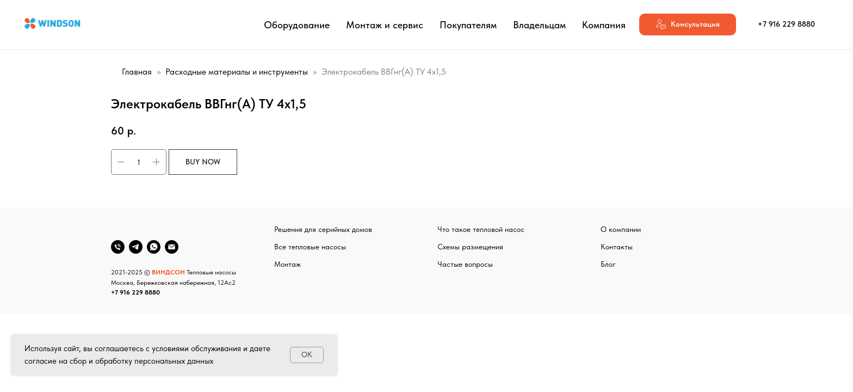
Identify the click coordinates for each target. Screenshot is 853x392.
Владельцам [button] (539, 24)
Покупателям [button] (468, 24)
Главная (137, 71)
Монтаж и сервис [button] (384, 24)
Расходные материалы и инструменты (236, 71)
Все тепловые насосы (310, 246)
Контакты (617, 246)
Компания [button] (604, 24)
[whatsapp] (153, 247)
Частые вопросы (465, 264)
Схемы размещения (470, 246)
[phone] (118, 247)
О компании (621, 229)
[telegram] (136, 247)
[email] (171, 247)
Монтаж (287, 264)
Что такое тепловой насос (480, 229)
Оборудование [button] (297, 24)
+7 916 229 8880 (135, 292)
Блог (608, 264)
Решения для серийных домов (323, 229)
